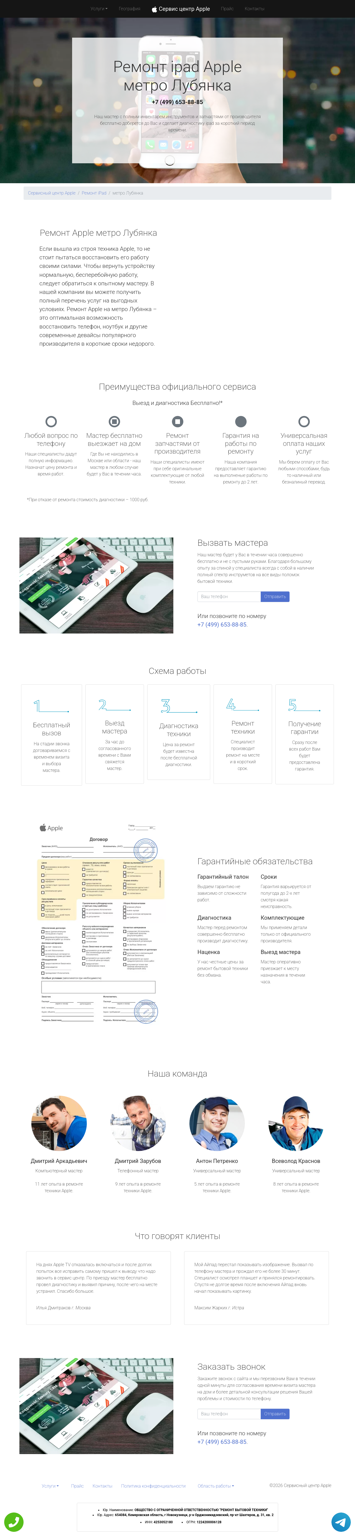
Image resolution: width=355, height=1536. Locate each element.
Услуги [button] (98, 8)
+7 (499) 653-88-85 (177, 102)
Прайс (227, 8)
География (129, 8)
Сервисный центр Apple (52, 193)
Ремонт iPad (94, 193)
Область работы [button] (214, 1486)
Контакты (254, 8)
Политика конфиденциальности (153, 1486)
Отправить (275, 596)
